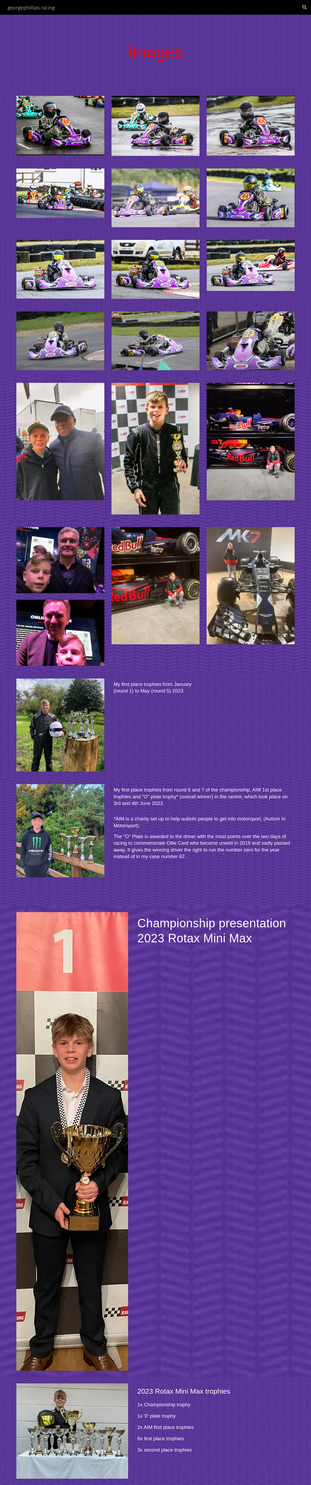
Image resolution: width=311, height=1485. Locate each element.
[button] (304, 7)
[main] (155, 52)
